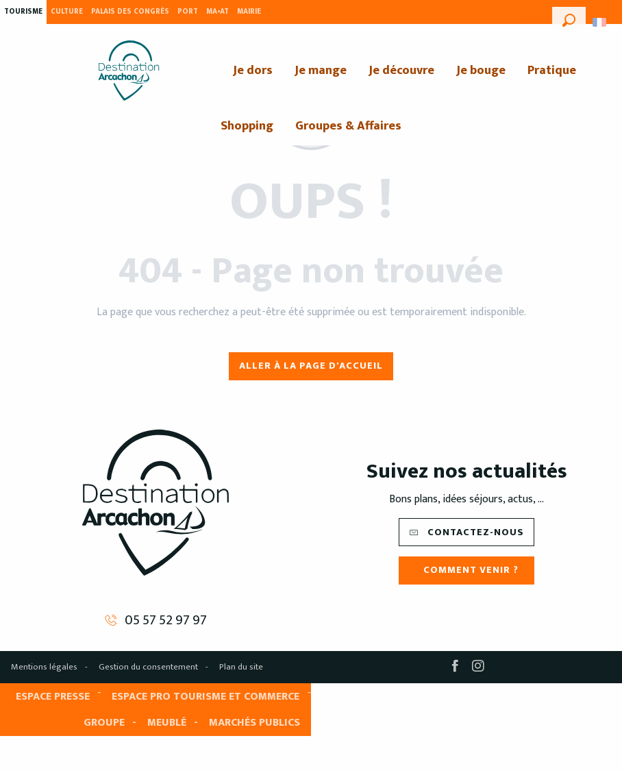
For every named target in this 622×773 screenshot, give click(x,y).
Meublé (166, 722)
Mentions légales (44, 666)
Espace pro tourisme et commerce (205, 696)
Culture (67, 11)
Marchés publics (254, 722)
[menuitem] (129, 70)
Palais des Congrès (130, 11)
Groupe (104, 722)
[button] (569, 18)
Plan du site (241, 666)
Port (187, 11)
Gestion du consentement (148, 666)
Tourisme (23, 11)
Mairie (249, 11)
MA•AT (217, 11)
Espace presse (53, 696)
